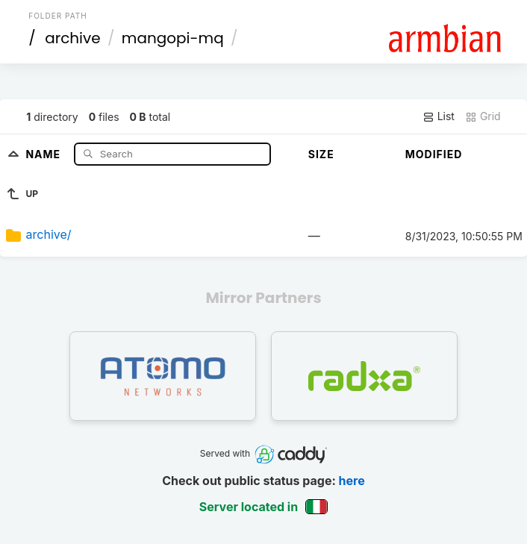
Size (321, 154)
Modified (434, 154)
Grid (483, 116)
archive (72, 38)
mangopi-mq (173, 38)
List (438, 116)
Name (44, 153)
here (352, 480)
